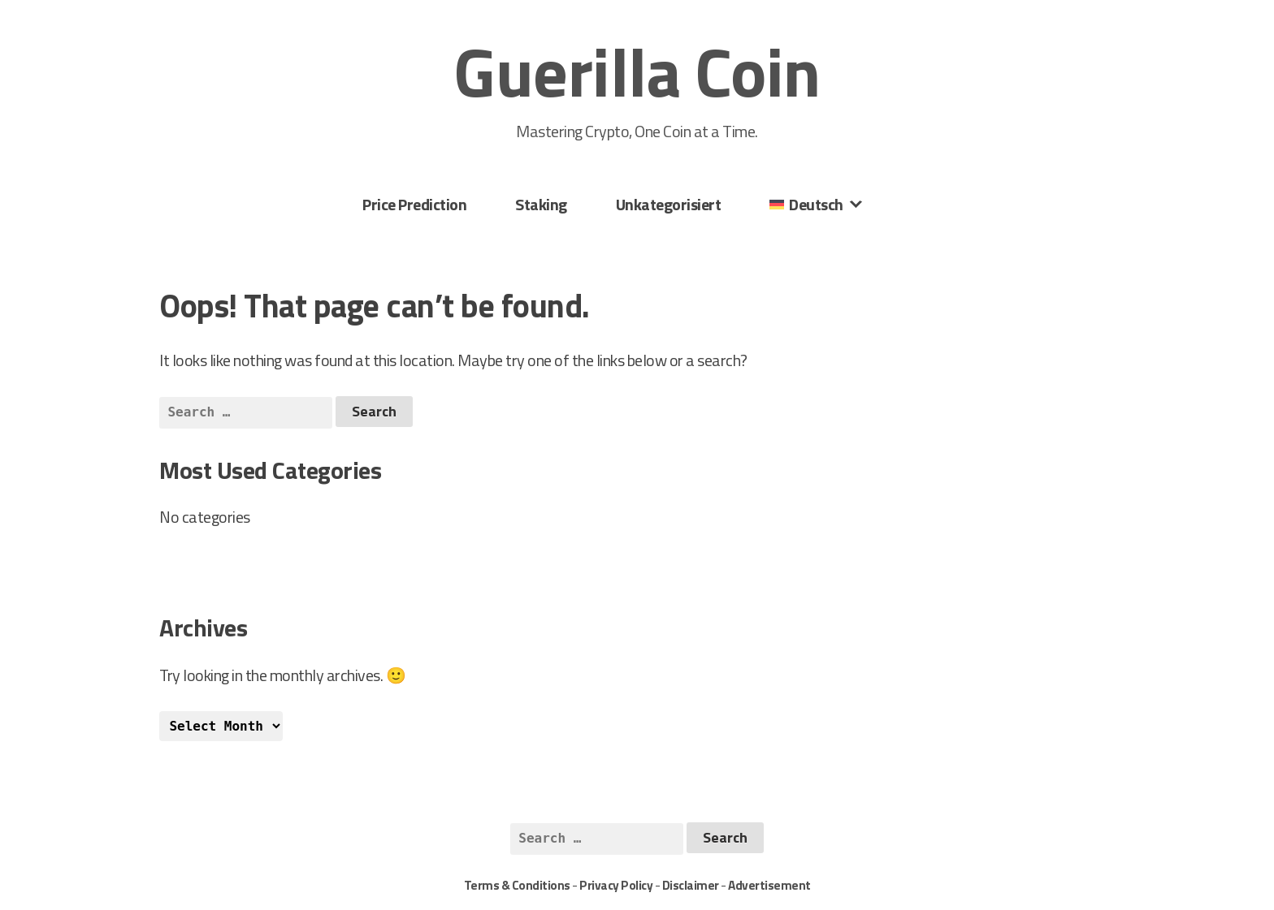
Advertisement (769, 885)
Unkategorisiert (669, 204)
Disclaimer (690, 885)
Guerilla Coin (637, 71)
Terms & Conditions (517, 885)
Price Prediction (414, 204)
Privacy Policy (615, 885)
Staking (541, 204)
